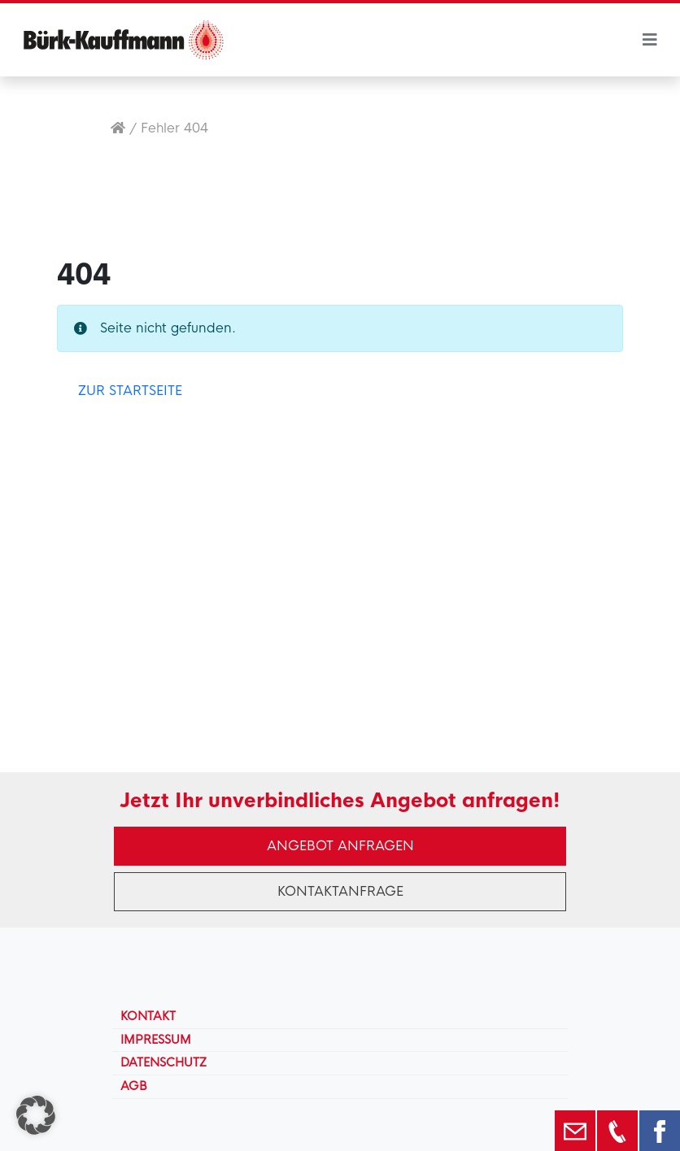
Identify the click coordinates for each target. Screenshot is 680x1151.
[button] (36, 1115)
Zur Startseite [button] (130, 390)
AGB (133, 1086)
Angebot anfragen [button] (340, 845)
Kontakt (148, 1016)
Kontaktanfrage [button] (340, 891)
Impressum (155, 1039)
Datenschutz (163, 1062)
